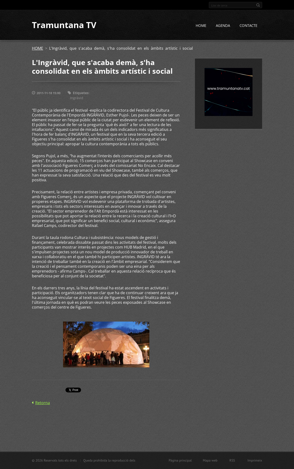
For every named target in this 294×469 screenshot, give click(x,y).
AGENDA (223, 25)
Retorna (42, 403)
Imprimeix (254, 460)
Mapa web (210, 460)
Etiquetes (80, 93)
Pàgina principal (180, 460)
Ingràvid (76, 98)
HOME (201, 25)
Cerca (258, 5)
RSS (232, 460)
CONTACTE (248, 25)
